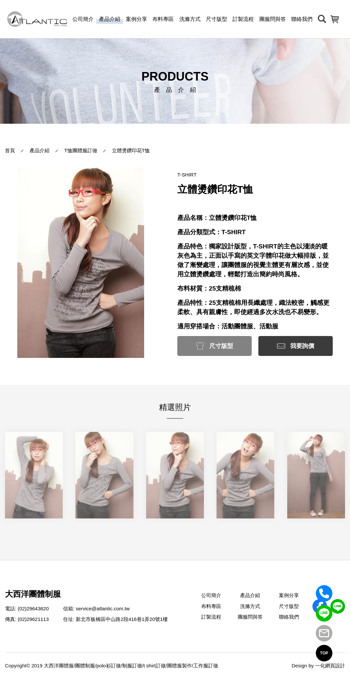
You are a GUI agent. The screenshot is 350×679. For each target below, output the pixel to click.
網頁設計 (335, 665)
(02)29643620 (33, 608)
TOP (324, 653)
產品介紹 (39, 150)
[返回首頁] (37, 19)
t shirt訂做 (154, 665)
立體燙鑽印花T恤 (131, 150)
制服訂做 (132, 665)
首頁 (10, 150)
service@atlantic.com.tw (103, 608)
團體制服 (85, 665)
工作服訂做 (205, 665)
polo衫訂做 (108, 665)
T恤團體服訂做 (80, 150)
